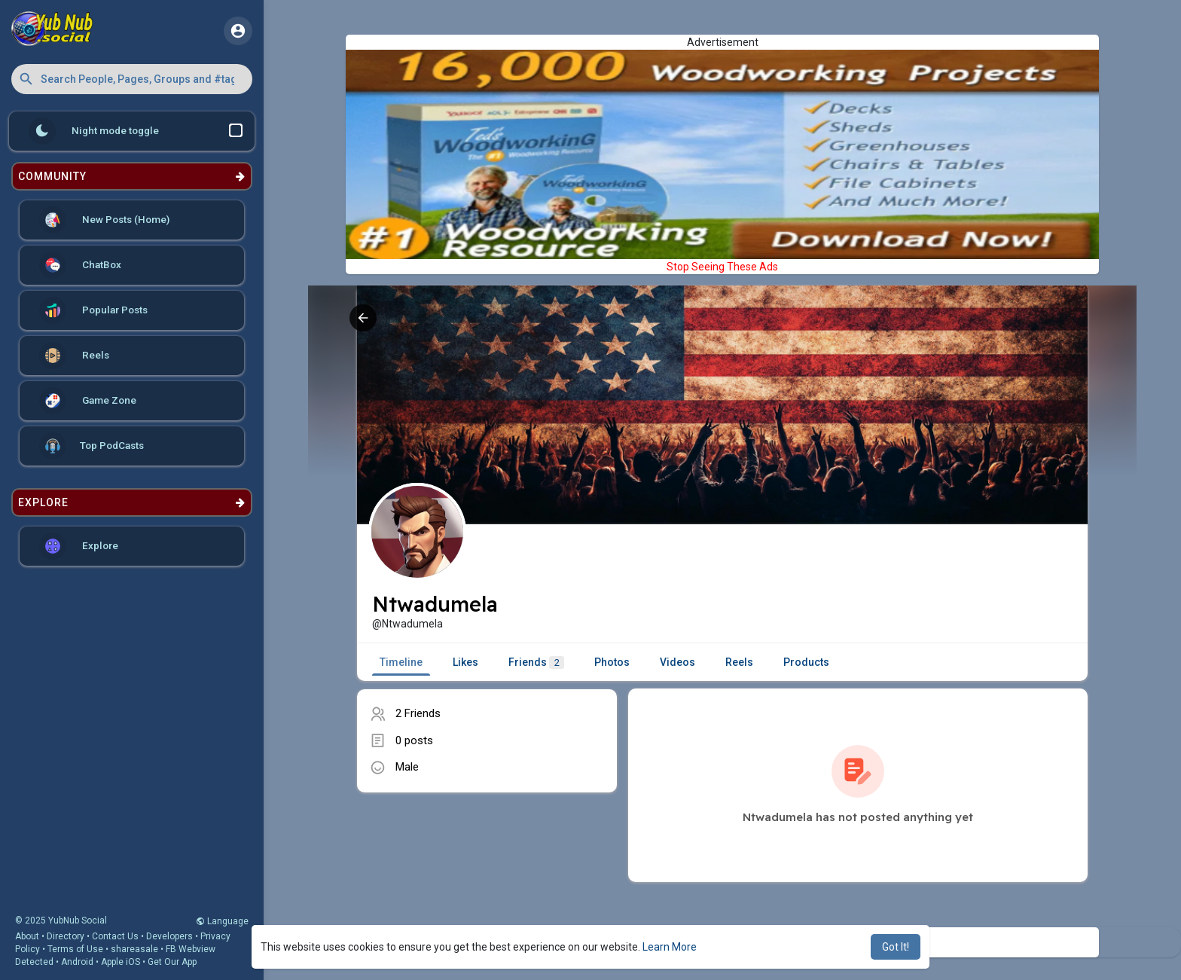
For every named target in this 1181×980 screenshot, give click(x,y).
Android (77, 962)
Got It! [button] (895, 947)
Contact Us (115, 936)
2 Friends (418, 713)
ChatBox (80, 265)
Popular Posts (93, 310)
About (27, 936)
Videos (677, 662)
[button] (131, 79)
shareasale (134, 949)
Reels (74, 355)
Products (806, 662)
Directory (65, 936)
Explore (78, 546)
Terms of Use (75, 949)
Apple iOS (120, 962)
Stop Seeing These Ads (722, 267)
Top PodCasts (91, 445)
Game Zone (87, 400)
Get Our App (172, 962)
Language (222, 921)
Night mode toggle (136, 131)
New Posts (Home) (104, 220)
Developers (169, 936)
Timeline (401, 662)
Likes (465, 662)
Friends (536, 662)
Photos (612, 662)
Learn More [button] (669, 947)
